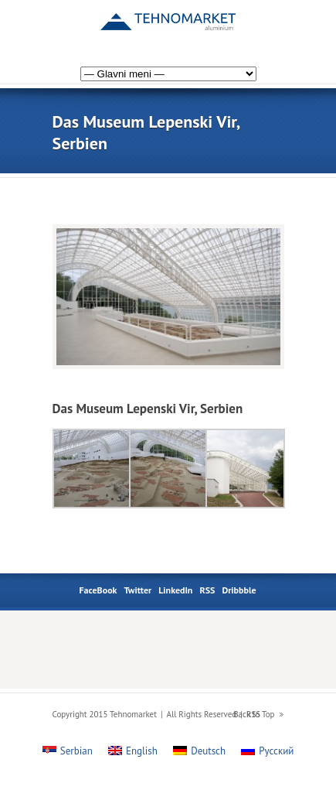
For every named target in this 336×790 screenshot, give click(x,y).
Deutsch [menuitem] (208, 751)
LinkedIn (175, 590)
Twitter (138, 590)
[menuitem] (270, 26)
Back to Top (253, 714)
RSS (207, 590)
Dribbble (239, 590)
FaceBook (98, 590)
